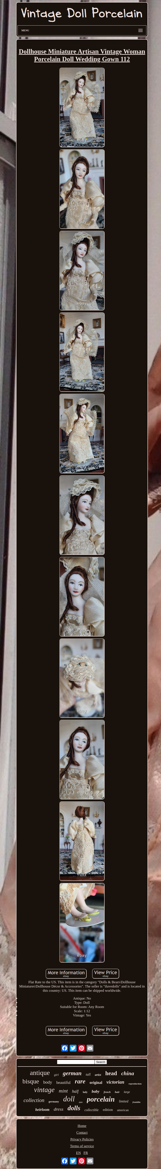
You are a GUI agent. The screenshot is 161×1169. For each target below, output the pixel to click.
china (127, 1073)
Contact (82, 1133)
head (111, 1073)
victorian (115, 1082)
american (123, 1110)
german (72, 1073)
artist (98, 1074)
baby (96, 1091)
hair (117, 1092)
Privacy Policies (82, 1139)
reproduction (134, 1083)
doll (69, 1099)
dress (58, 1109)
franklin (136, 1102)
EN (78, 1153)
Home (82, 1126)
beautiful (63, 1082)
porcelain (101, 1099)
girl (56, 1074)
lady (85, 1092)
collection (33, 1100)
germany (54, 1101)
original (96, 1082)
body (47, 1082)
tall (88, 1074)
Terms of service (82, 1146)
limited (123, 1101)
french (107, 1092)
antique (40, 1072)
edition (108, 1110)
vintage (44, 1090)
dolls (74, 1108)
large (127, 1092)
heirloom (42, 1110)
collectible (92, 1110)
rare (80, 1081)
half (75, 1091)
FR (85, 1153)
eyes (80, 1102)
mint (63, 1091)
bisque (30, 1081)
